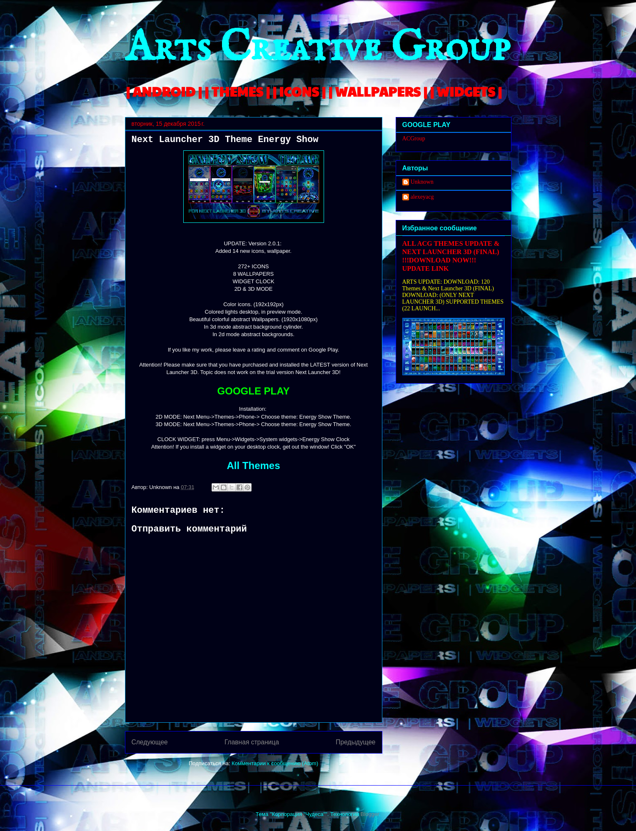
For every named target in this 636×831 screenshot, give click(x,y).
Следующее (150, 742)
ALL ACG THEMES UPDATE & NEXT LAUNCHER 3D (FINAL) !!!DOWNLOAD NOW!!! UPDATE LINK (451, 256)
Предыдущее (355, 742)
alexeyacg (422, 197)
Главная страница (251, 742)
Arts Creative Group (317, 48)
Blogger (370, 814)
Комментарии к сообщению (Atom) (275, 763)
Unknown (422, 182)
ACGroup (413, 138)
